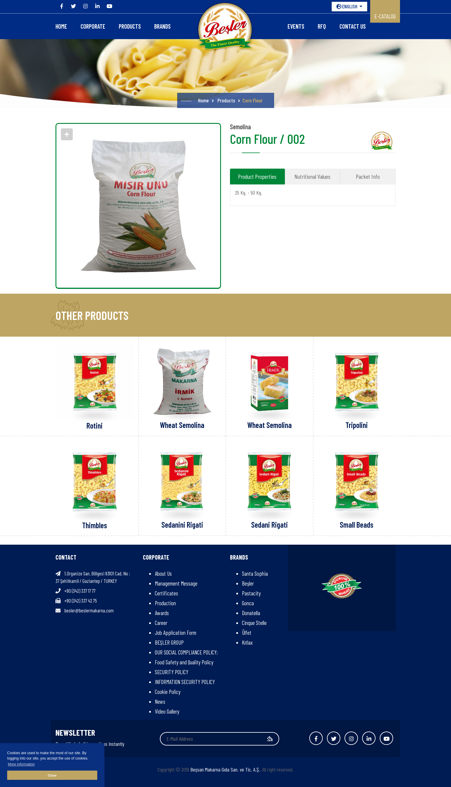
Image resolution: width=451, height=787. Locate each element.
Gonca (248, 603)
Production (165, 603)
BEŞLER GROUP (169, 642)
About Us (163, 573)
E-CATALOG (385, 16)
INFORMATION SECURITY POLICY (185, 681)
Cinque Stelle (254, 622)
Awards (162, 612)
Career (161, 622)
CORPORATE (93, 26)
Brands (162, 26)
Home (61, 26)
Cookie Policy (167, 691)
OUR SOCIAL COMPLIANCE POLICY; (186, 652)
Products (130, 26)
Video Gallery (167, 711)
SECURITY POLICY (171, 672)
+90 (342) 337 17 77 (79, 591)
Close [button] (52, 775)
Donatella (251, 612)
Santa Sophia (255, 573)
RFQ (322, 26)
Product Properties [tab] (257, 176)
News (160, 701)
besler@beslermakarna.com (89, 610)
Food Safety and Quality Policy (184, 662)
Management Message (176, 583)
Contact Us (352, 26)
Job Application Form (175, 632)
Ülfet (246, 632)
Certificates (166, 593)
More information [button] (21, 764)
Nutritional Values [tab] (312, 176)
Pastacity (251, 593)
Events (296, 26)
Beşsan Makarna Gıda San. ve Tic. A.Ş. (225, 769)
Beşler (248, 583)
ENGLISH (347, 6)
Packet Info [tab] (368, 176)
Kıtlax (247, 642)
